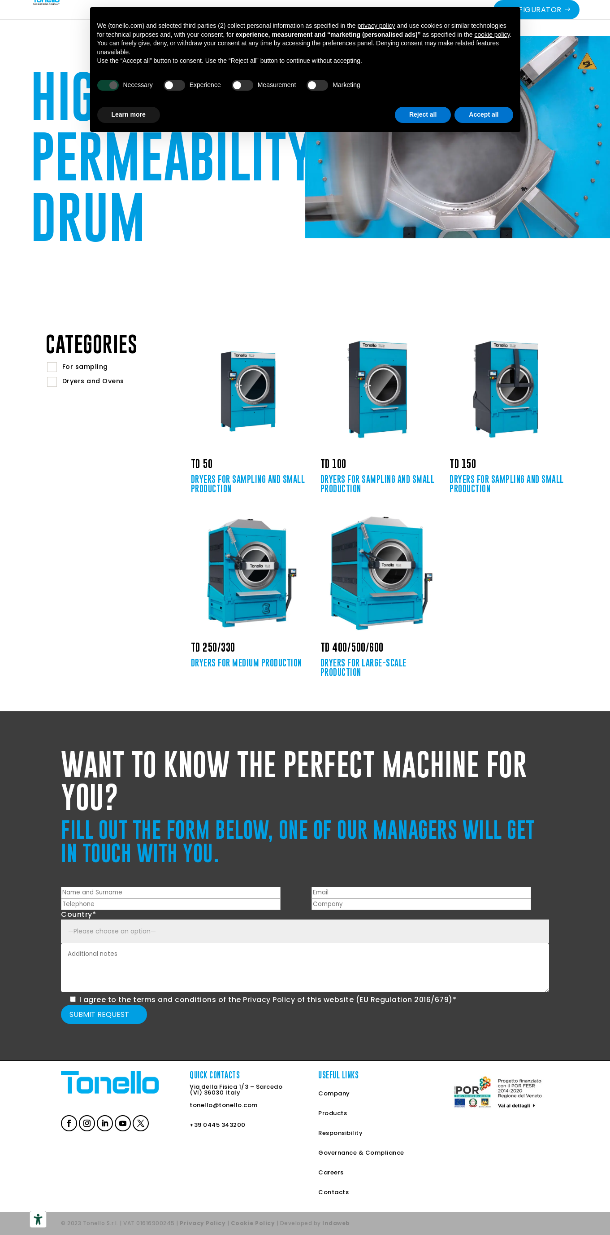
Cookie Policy (253, 1223)
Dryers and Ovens (93, 381)
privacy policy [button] (376, 25)
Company (334, 1093)
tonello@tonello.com (224, 1105)
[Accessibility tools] (38, 1219)
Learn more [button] (129, 114)
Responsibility (340, 1133)
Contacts (333, 1192)
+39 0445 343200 (218, 1125)
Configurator (532, 23)
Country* (78, 914)
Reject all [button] (423, 114)
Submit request (99, 1014)
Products (332, 1113)
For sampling (85, 366)
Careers (331, 1172)
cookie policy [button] (492, 34)
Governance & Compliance (361, 1152)
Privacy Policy (269, 999)
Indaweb (336, 1223)
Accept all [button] (483, 114)
